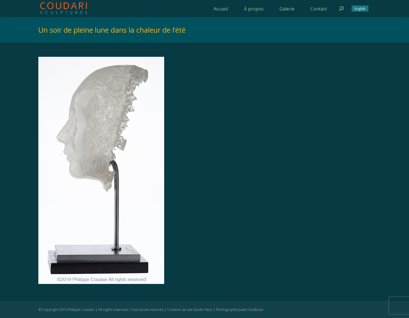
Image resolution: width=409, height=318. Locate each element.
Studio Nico (203, 309)
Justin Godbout (251, 309)
